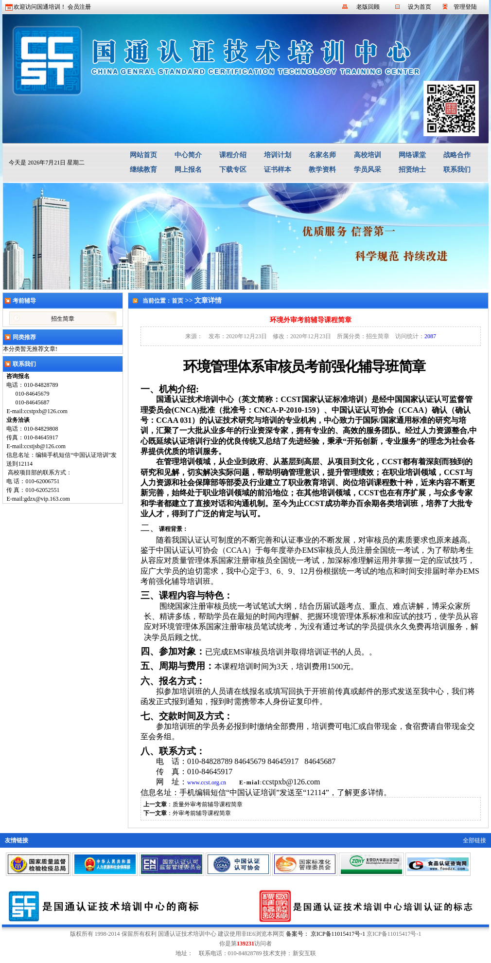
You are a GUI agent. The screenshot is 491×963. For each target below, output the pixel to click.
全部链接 (474, 840)
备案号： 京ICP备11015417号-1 (325, 933)
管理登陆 (465, 6)
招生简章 (62, 318)
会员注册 (79, 6)
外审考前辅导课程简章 (202, 813)
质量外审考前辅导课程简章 (208, 804)
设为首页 (419, 6)
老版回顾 (368, 6)
